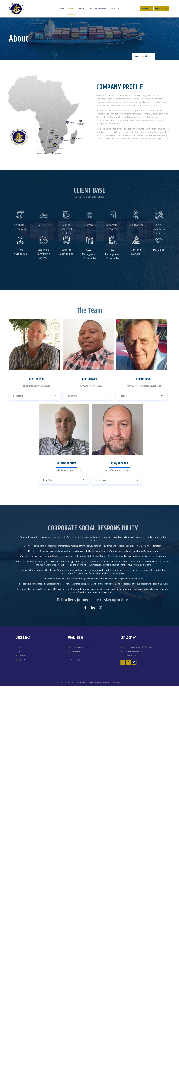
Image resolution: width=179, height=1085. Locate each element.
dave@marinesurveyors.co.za (36, 467)
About (70, 8)
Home (60, 8)
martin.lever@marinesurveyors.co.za (144, 467)
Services (81, 8)
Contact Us (116, 8)
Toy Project (126, 633)
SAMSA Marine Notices (98, 8)
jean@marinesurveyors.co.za (90, 467)
